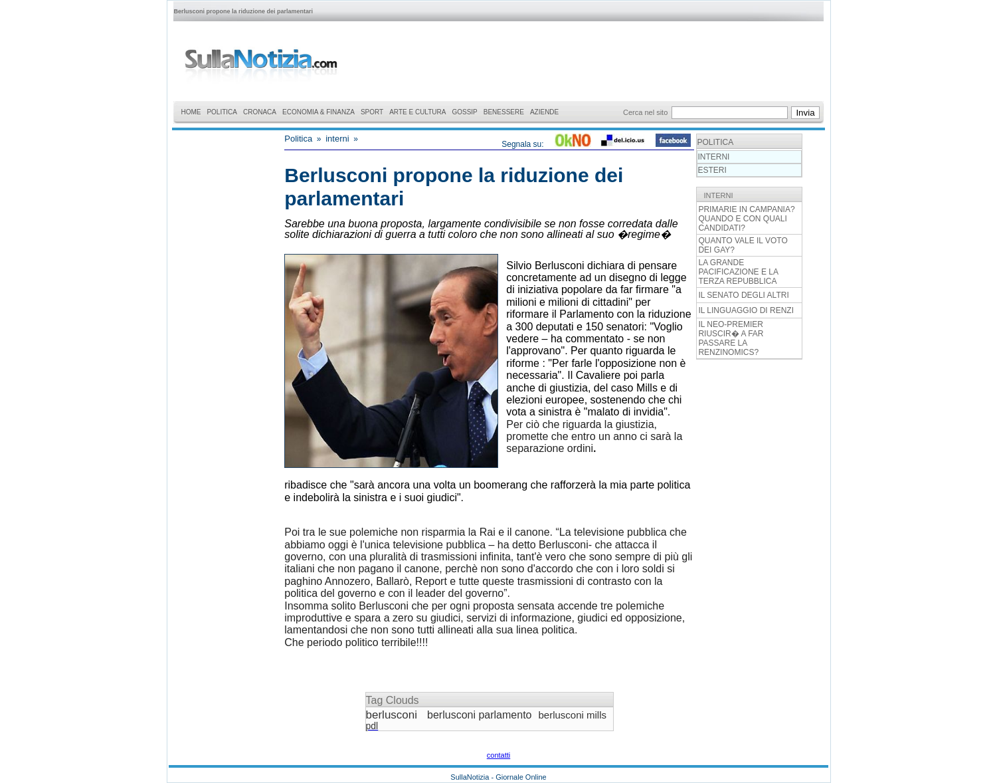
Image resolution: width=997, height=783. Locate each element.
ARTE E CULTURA (417, 112)
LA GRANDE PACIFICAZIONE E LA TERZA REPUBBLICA (738, 272)
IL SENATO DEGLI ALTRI (743, 295)
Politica (298, 139)
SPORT (372, 112)
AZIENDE (544, 112)
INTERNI (713, 157)
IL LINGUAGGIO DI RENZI (746, 310)
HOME (191, 112)
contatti (498, 755)
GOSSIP (464, 112)
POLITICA (222, 112)
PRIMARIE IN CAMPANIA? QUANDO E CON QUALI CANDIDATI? (746, 219)
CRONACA (259, 112)
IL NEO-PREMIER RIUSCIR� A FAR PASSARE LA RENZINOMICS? (730, 338)
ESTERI (711, 170)
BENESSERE (504, 112)
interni (337, 139)
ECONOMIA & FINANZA (318, 112)
